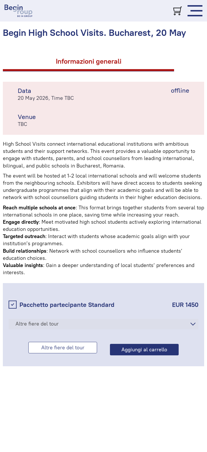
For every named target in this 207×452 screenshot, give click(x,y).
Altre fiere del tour (37, 324)
